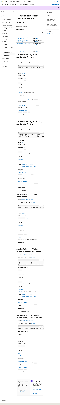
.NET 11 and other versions (24, 117)
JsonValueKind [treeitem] (4, 63)
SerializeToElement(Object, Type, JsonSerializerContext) (52, 17)
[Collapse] (13, 11)
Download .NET (55, 4)
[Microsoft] (2, 1)
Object (23, 73)
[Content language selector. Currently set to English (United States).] (6, 403)
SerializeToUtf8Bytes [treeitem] (7, 56)
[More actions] (43, 12)
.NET (20, 12)
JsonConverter (29, 99)
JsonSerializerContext (27, 82)
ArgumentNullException (22, 110)
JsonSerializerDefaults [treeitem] (5, 58)
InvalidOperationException (23, 104)
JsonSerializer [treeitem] (5, 39)
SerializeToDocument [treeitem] (7, 52)
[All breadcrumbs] (17, 12)
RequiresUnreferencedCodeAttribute (29, 166)
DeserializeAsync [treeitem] (6, 45)
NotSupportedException (22, 98)
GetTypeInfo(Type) (22, 105)
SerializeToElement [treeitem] (7, 53)
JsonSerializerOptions (27, 152)
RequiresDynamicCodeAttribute (28, 164)
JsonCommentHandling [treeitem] (6, 19)
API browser (24, 12)
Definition (48, 14)
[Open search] (55, 1)
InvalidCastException (22, 237)
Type (25, 78)
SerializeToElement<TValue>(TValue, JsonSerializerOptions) (52, 25)
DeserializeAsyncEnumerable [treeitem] (8, 47)
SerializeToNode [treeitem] (6, 55)
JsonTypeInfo (27, 218)
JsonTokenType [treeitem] (4, 61)
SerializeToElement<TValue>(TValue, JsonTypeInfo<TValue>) (52, 27)
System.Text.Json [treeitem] (5, 17)
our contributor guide (21, 391)
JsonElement (37, 38)
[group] (31, 68)
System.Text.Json (24, 25)
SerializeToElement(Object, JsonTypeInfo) (23, 43)
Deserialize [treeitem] (5, 44)
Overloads (48, 15)
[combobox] (7, 13)
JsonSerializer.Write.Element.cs (27, 59)
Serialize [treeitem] (5, 49)
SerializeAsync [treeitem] (6, 50)
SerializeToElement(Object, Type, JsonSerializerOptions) (52, 20)
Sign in (57, 1)
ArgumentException (21, 172)
